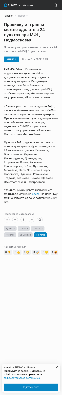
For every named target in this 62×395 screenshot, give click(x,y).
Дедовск (10, 228)
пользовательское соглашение (22, 377)
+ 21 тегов (40, 235)
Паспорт (24, 228)
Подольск (37, 228)
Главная (8, 16)
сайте (35, 194)
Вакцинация (25, 235)
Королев (10, 235)
